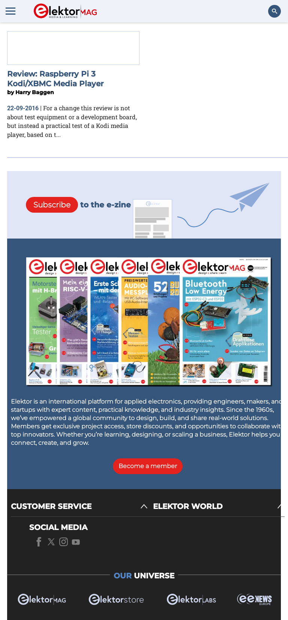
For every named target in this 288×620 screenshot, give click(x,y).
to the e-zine (78, 204)
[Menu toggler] (10, 11)
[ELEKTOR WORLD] (219, 506)
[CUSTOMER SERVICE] (79, 506)
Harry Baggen (34, 92)
